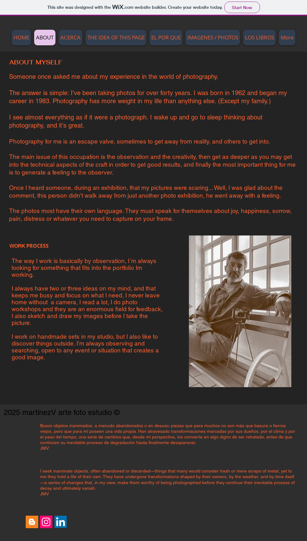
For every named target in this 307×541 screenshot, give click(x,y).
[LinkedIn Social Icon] (61, 522)
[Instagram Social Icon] (46, 522)
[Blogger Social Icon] (32, 522)
